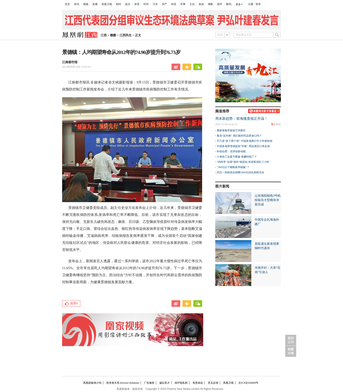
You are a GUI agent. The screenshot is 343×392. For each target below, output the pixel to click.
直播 (95, 4)
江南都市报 (69, 62)
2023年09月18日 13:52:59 (76, 66)
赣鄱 (113, 35)
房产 (164, 4)
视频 (85, 4)
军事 (183, 4)
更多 (238, 4)
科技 (173, 4)
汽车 (155, 4)
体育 (137, 4)
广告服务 (149, 382)
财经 (118, 4)
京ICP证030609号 (248, 382)
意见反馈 (213, 382)
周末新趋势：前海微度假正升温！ (241, 118)
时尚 (146, 4)
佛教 (210, 4)
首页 (67, 4)
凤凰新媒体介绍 (92, 382)
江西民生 (125, 35)
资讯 (76, 4)
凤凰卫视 (107, 4)
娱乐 (127, 4)
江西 (104, 35)
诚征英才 (164, 382)
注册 (250, 4)
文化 (192, 4)
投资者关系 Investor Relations (122, 382)
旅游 (201, 4)
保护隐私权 (181, 382)
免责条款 (197, 382)
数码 (228, 4)
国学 (219, 4)
